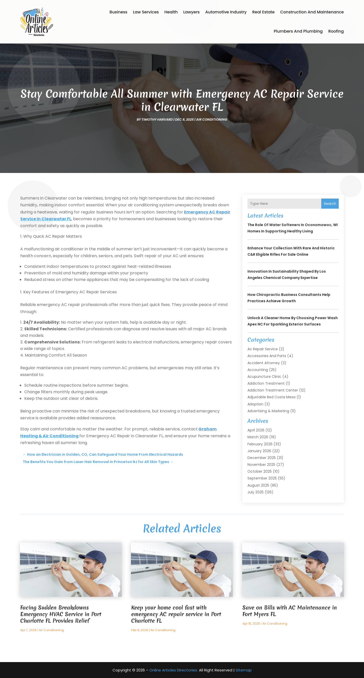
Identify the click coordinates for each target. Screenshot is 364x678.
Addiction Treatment (266, 383)
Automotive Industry (226, 12)
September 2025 (262, 478)
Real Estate (263, 12)
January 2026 (259, 450)
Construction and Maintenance (312, 12)
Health (171, 12)
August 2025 (258, 485)
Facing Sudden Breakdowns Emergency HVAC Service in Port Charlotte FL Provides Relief (60, 614)
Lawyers (191, 12)
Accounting (257, 369)
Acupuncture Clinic (264, 376)
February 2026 (259, 444)
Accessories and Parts (266, 355)
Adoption (255, 404)
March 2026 (257, 437)
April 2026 (255, 430)
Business (118, 12)
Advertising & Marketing (268, 410)
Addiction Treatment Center (272, 390)
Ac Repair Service (262, 349)
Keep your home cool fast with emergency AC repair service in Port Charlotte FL (176, 614)
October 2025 (259, 471)
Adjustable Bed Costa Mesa (271, 397)
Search (330, 203)
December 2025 (261, 457)
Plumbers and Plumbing (298, 31)
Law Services (146, 12)
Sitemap (244, 670)
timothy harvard (157, 119)
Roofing (336, 31)
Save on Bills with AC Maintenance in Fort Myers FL (289, 611)
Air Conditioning (211, 119)
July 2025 (255, 492)
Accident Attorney (263, 362)
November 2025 (261, 464)
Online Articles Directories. (173, 670)
